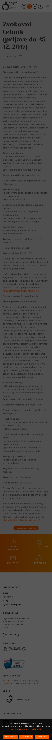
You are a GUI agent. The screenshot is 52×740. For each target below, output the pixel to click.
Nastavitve (10, 736)
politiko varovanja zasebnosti (26, 729)
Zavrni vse (41, 736)
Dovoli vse (26, 736)
